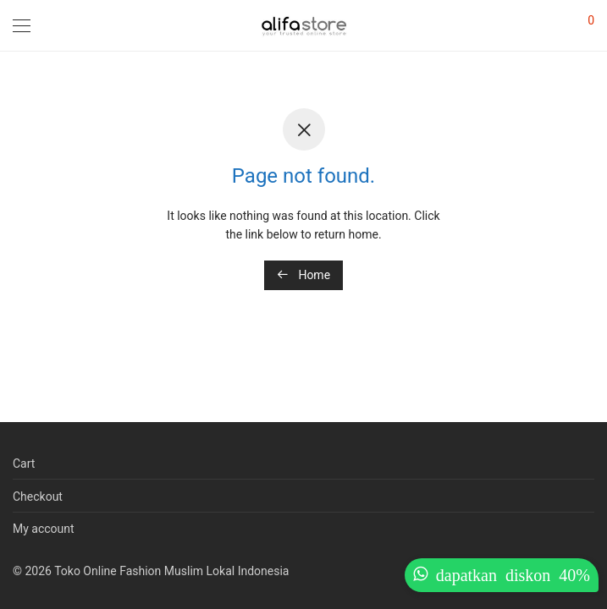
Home (303, 275)
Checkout (38, 496)
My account (43, 528)
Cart (24, 463)
